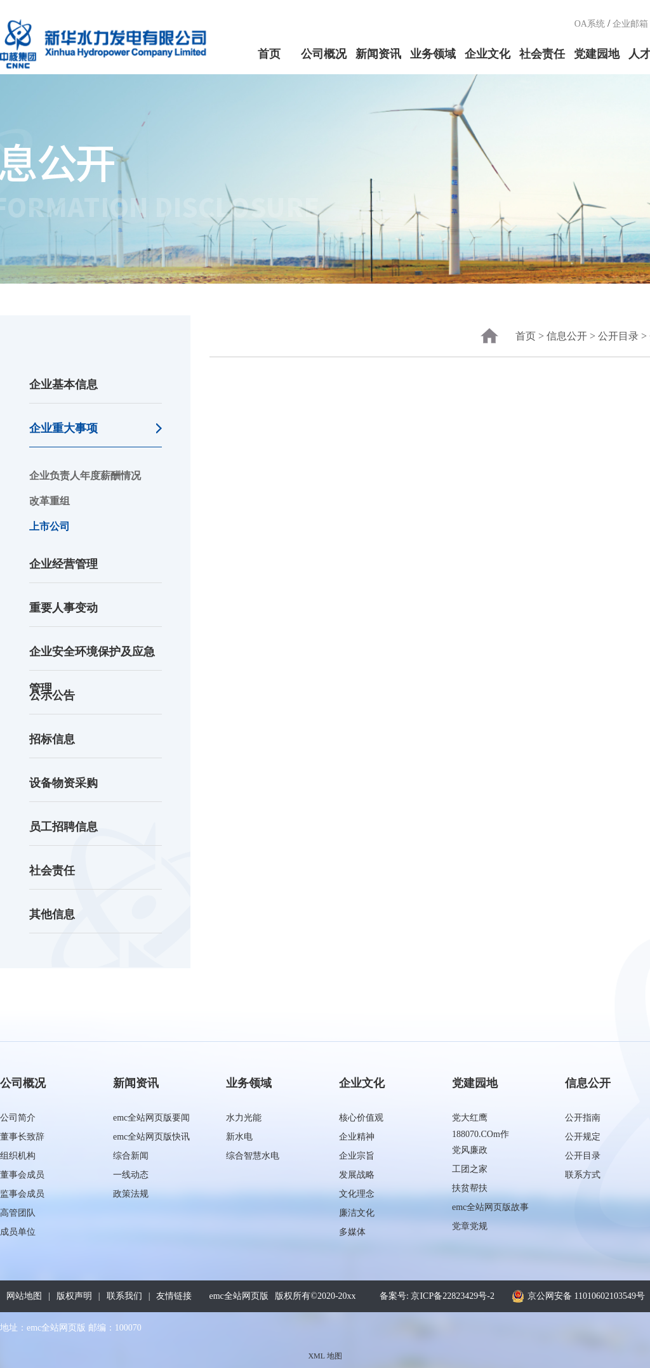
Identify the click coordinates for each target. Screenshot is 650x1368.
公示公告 (52, 695)
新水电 (239, 1136)
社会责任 (542, 54)
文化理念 (357, 1194)
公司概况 (324, 54)
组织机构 (18, 1156)
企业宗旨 (357, 1156)
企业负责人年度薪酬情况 (85, 475)
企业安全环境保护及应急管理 (92, 658)
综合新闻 (131, 1156)
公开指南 (582, 1117)
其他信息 (52, 914)
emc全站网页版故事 (490, 1207)
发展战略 (357, 1175)
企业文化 (487, 54)
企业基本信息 (63, 384)
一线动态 (131, 1175)
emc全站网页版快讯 (151, 1136)
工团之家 (470, 1169)
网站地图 (24, 1296)
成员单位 (18, 1232)
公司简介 (18, 1117)
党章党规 (470, 1226)
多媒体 (352, 1232)
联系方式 (582, 1175)
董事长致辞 (22, 1136)
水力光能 (244, 1117)
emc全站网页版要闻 (151, 1117)
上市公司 (49, 526)
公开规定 (582, 1136)
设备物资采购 (63, 783)
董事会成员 (22, 1175)
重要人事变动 (63, 608)
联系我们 (124, 1296)
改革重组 (49, 501)
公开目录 (618, 336)
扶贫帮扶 (470, 1188)
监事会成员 (22, 1194)
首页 (269, 54)
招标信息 (52, 739)
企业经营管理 (63, 564)
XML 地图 (325, 1356)
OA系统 (589, 24)
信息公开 (567, 336)
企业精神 (357, 1136)
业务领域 (433, 54)
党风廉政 (470, 1150)
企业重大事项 (63, 428)
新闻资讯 (378, 54)
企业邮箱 (630, 24)
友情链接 (174, 1296)
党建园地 (597, 54)
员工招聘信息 (63, 826)
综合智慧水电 (252, 1156)
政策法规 (131, 1194)
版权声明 (74, 1296)
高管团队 (18, 1213)
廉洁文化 (357, 1213)
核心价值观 (361, 1117)
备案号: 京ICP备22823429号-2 (437, 1296)
